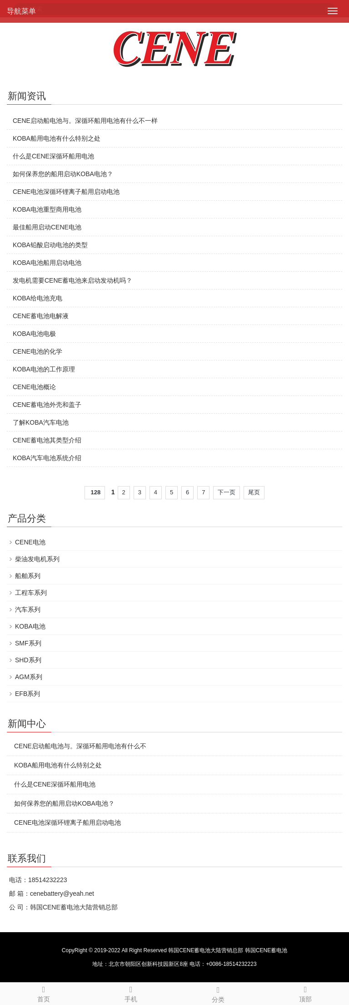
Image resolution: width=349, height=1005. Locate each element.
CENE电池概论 (34, 387)
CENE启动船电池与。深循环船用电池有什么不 (80, 746)
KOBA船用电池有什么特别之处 (56, 138)
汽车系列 (27, 609)
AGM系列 (28, 676)
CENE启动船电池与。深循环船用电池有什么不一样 (85, 120)
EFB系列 (27, 693)
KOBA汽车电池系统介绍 (47, 458)
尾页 (254, 492)
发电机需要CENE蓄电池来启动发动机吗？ (72, 280)
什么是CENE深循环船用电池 (53, 156)
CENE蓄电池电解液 (41, 316)
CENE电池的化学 (37, 351)
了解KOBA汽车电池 (41, 422)
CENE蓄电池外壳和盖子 (47, 404)
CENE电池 (30, 542)
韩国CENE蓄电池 (266, 950)
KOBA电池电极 (34, 333)
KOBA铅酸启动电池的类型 (50, 245)
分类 (218, 993)
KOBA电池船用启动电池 (47, 262)
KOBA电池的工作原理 (44, 369)
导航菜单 (21, 11)
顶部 (305, 993)
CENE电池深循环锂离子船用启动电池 (66, 191)
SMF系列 (28, 643)
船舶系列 (27, 575)
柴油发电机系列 (37, 559)
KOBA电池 (30, 626)
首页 (43, 993)
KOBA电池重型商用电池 (47, 209)
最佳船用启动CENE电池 (47, 227)
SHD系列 (28, 660)
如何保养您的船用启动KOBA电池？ (63, 174)
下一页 (226, 492)
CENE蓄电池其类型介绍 (47, 440)
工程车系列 (31, 592)
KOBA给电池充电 (37, 298)
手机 (130, 993)
